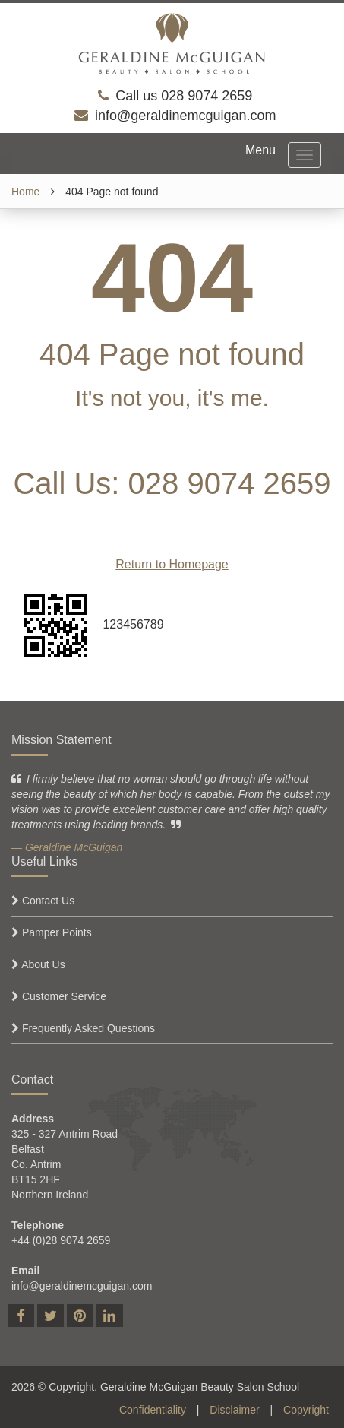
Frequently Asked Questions (88, 1028)
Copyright (306, 1410)
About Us (43, 964)
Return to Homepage (172, 564)
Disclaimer (234, 1410)
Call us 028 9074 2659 (183, 95)
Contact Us (48, 900)
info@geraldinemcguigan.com (185, 115)
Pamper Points (57, 932)
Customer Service (64, 996)
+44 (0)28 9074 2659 (60, 1240)
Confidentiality (152, 1410)
